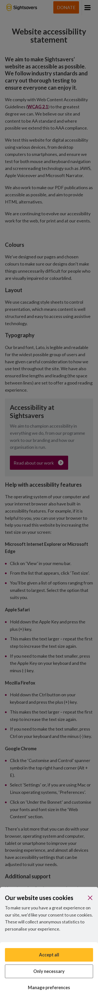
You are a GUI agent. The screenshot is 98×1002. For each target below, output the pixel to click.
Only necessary (49, 971)
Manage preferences (49, 987)
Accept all (49, 954)
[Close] (90, 898)
